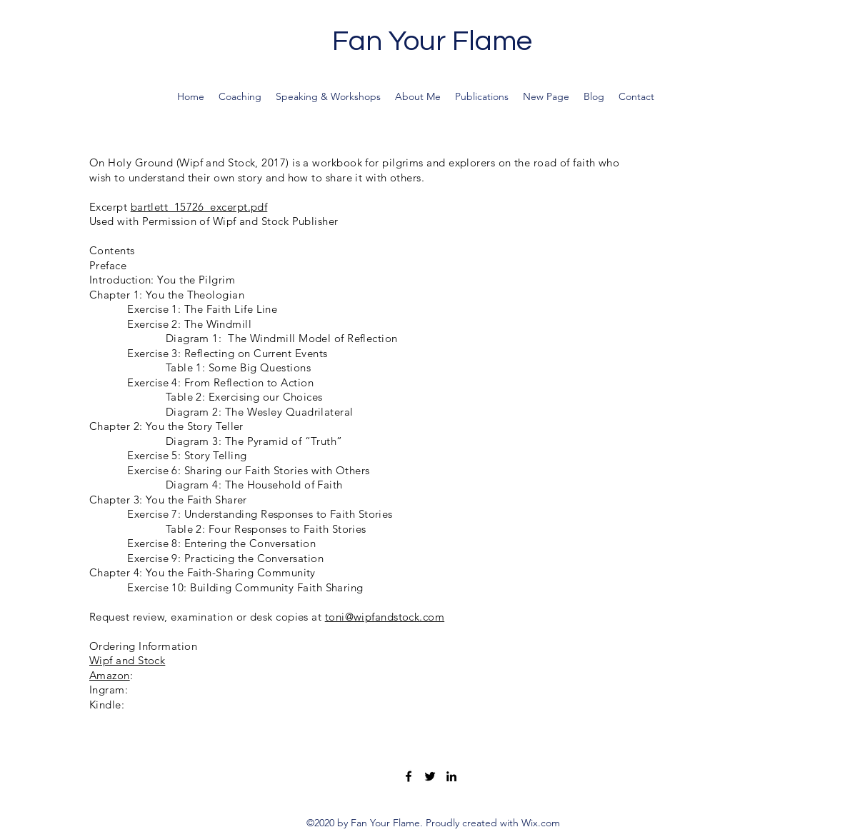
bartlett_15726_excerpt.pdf (199, 207)
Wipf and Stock (127, 660)
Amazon (109, 675)
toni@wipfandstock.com (384, 616)
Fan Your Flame (432, 41)
